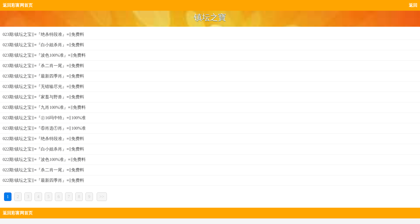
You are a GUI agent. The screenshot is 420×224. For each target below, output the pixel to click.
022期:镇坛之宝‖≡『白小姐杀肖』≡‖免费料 (43, 149)
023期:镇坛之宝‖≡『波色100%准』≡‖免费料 (44, 55)
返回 (413, 5)
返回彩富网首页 (18, 5)
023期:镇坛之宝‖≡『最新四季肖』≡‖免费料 (43, 76)
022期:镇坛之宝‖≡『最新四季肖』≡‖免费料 (43, 180)
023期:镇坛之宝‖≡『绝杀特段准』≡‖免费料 (43, 34)
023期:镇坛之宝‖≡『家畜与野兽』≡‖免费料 (43, 97)
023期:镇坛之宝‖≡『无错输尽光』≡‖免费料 (43, 86)
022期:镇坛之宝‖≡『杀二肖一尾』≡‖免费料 (43, 170)
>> (101, 196)
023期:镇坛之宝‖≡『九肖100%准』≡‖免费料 (44, 107)
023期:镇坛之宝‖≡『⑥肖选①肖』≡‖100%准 (44, 128)
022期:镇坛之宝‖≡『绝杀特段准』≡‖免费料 (43, 138)
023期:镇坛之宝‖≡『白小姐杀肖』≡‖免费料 (43, 45)
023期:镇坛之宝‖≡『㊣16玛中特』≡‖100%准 (44, 117)
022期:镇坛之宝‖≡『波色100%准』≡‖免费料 (44, 159)
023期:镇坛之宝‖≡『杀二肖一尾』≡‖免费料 (43, 65)
